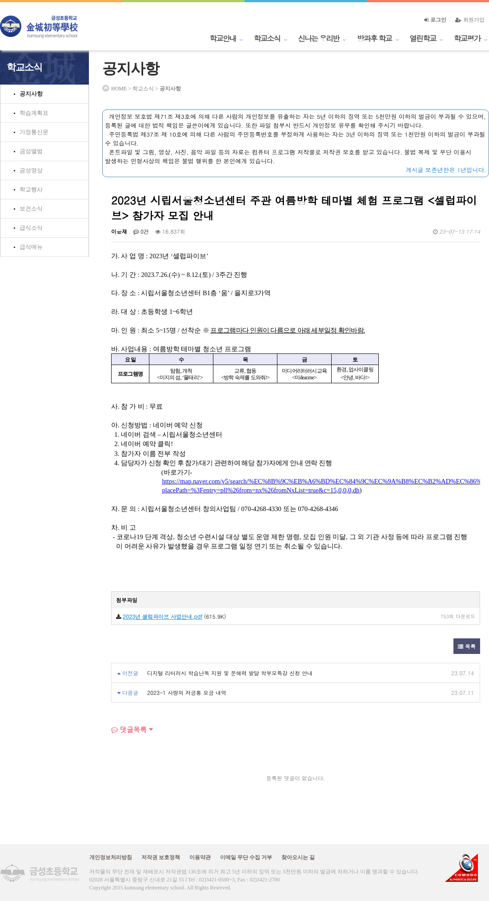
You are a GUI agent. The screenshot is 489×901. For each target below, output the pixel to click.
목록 (467, 646)
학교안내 (222, 38)
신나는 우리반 (318, 38)
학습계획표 (34, 113)
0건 (141, 231)
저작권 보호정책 (160, 857)
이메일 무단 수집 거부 (246, 857)
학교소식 (267, 38)
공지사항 (31, 93)
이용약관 (200, 857)
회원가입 (470, 19)
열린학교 (422, 38)
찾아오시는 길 (298, 857)
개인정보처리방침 (110, 857)
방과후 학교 (374, 38)
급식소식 (31, 227)
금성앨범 (31, 151)
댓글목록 (129, 729)
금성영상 (31, 170)
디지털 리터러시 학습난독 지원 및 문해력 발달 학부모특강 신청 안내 (230, 673)
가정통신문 (34, 132)
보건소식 (31, 208)
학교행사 (31, 189)
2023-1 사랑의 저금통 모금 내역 (186, 692)
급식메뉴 (31, 247)
